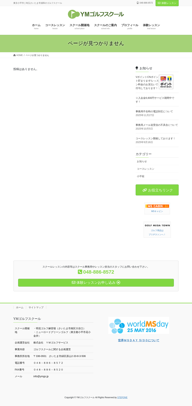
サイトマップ (36, 307)
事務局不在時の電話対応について (154, 111)
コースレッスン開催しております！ (155, 138)
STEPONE (122, 397)
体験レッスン (167, 3)
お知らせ (142, 161)
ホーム (19, 307)
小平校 (140, 176)
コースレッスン (145, 168)
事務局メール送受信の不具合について (157, 124)
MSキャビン (157, 211)
